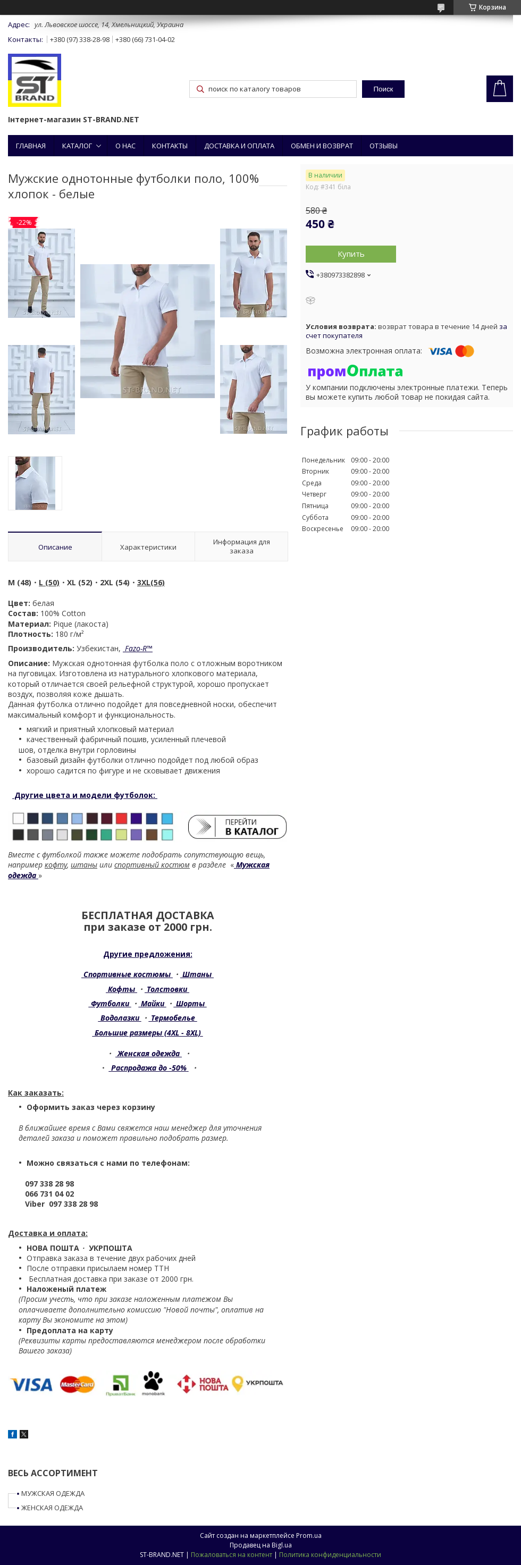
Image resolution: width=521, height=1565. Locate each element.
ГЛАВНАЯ (31, 145)
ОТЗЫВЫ (383, 145)
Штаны (197, 974)
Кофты (121, 989)
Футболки (110, 1003)
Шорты (190, 1003)
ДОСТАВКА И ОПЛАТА (239, 145)
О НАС (125, 145)
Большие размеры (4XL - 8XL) (148, 1033)
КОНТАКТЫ (170, 145)
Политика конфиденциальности (330, 1554)
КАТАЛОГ (77, 145)
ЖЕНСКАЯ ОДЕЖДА (52, 1507)
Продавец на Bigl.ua (261, 1545)
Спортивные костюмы (127, 974)
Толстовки (167, 989)
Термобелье (173, 1018)
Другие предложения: (147, 954)
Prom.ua (309, 1535)
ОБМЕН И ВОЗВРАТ (322, 145)
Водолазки (119, 1018)
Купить (351, 253)
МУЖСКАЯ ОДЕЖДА (53, 1493)
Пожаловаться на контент (231, 1554)
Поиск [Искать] (383, 89)
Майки (152, 1003)
